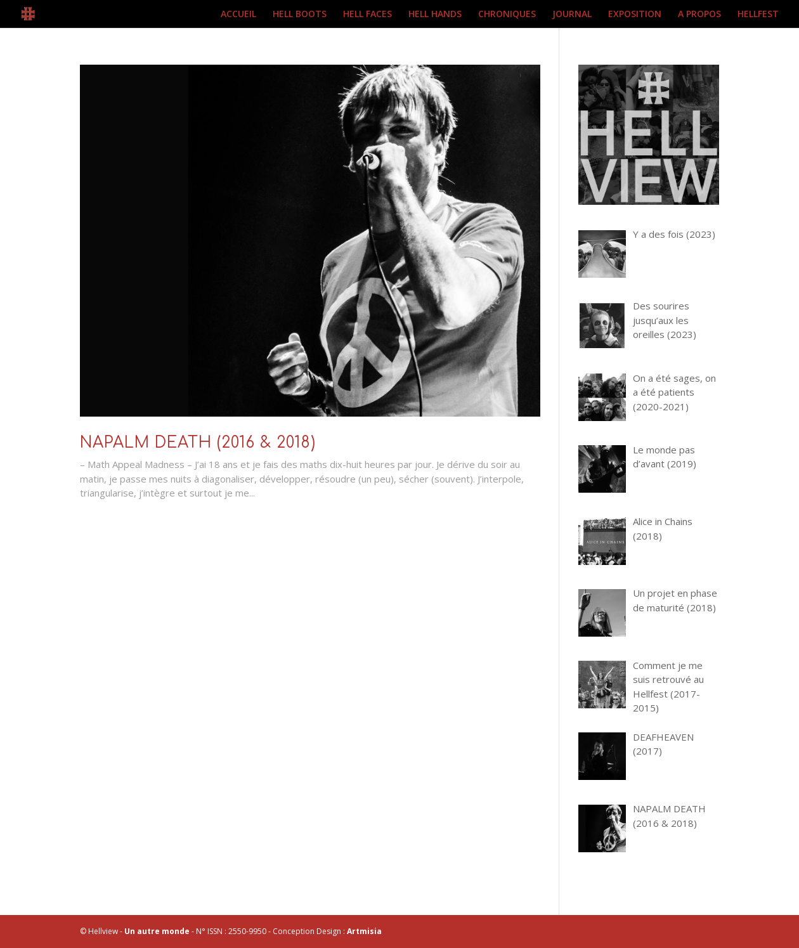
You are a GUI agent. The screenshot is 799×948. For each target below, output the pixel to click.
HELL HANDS (435, 15)
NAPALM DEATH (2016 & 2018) (198, 442)
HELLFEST (758, 15)
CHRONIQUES (507, 15)
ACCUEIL (238, 15)
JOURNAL (572, 15)
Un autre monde (157, 931)
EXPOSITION (634, 15)
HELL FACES (367, 15)
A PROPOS (699, 15)
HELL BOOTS (300, 15)
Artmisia (364, 931)
